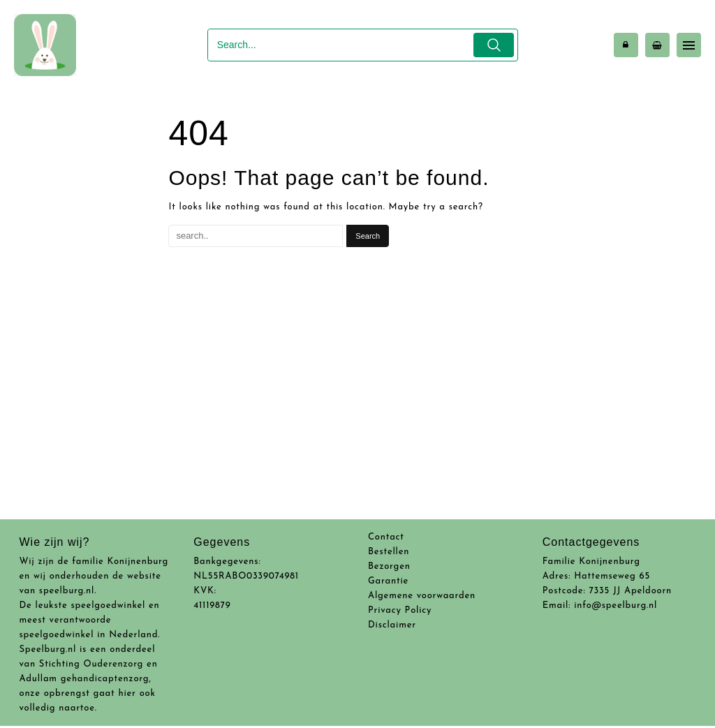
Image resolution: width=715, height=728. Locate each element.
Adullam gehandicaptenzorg (84, 678)
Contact (386, 537)
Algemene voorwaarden (422, 595)
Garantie (388, 581)
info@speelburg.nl (615, 605)
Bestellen (388, 551)
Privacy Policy (400, 610)
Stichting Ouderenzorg (91, 664)
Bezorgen (389, 566)
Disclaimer (392, 625)
